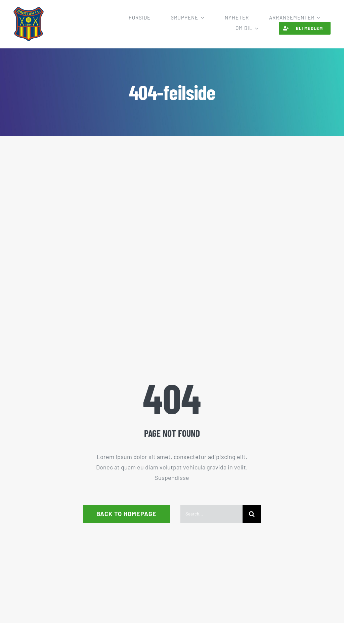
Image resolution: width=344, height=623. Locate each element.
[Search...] (211, 514)
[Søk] (252, 514)
